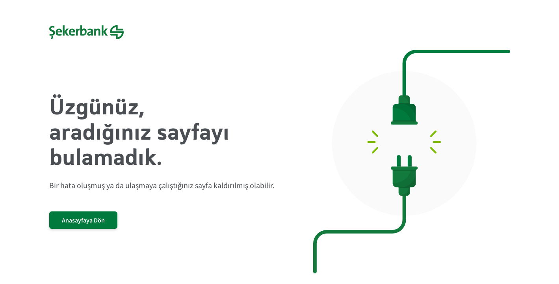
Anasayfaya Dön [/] (83, 220)
